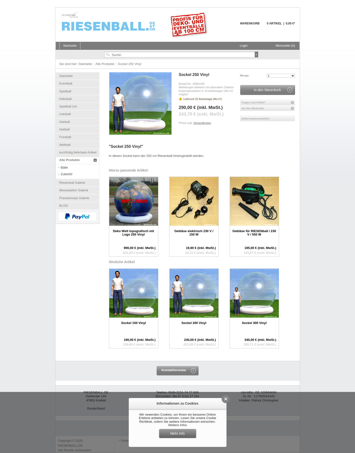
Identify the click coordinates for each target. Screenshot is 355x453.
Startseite (85, 64)
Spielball (65, 91)
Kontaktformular (173, 370)
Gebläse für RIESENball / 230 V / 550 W (254, 232)
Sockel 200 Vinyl (194, 323)
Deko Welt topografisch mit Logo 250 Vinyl (133, 232)
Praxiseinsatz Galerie (74, 198)
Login (244, 45)
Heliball (64, 129)
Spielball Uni (68, 106)
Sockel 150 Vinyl (133, 323)
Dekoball (65, 99)
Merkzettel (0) (285, 45)
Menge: (245, 75)
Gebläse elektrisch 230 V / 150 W (194, 232)
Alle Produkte (105, 64)
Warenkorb (228, 26)
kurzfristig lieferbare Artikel (78, 152)
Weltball (65, 145)
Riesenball (135, 24)
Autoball (65, 114)
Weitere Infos (177, 425)
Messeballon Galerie (73, 190)
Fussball (65, 137)
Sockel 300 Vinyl (254, 323)
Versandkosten (202, 122)
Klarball (64, 122)
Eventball (65, 83)
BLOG (63, 205)
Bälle (64, 167)
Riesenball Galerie (72, 182)
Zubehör (67, 174)
